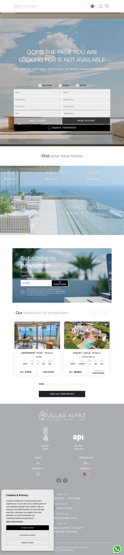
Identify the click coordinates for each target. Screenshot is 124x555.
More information (14, 521)
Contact (86, 468)
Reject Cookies (27, 542)
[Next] (105, 313)
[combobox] (38, 92)
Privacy (65, 547)
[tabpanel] (37, 348)
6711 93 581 (74, 498)
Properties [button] (86, 458)
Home (38, 458)
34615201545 (64, 508)
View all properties (62, 394)
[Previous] (94, 313)
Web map (83, 547)
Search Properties (62, 128)
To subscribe (59, 283)
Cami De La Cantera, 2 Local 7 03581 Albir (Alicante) (64, 529)
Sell (86, 463)
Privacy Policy (60, 291)
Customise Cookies (27, 535)
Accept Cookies (27, 527)
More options (86, 120)
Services (38, 468)
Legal (58, 547)
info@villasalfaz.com (64, 518)
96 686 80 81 (56, 498)
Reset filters (38, 120)
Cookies (74, 547)
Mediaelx (69, 550)
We (38, 463)
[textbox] (38, 92)
